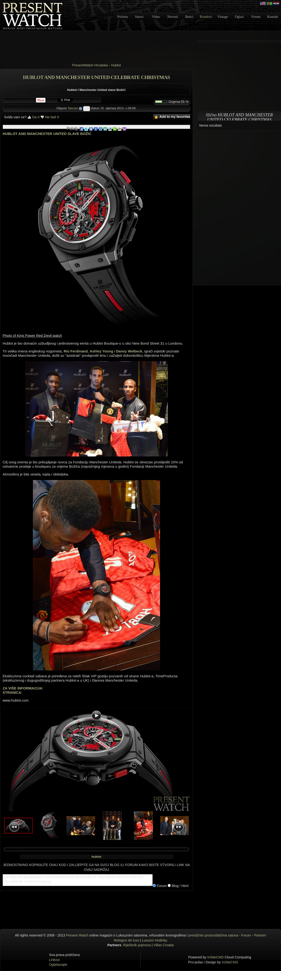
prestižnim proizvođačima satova (213, 935)
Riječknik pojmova (137, 945)
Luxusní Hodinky (154, 940)
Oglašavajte (58, 964)
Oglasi (239, 17)
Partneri (260, 935)
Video (156, 17)
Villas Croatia (164, 945)
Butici (189, 17)
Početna (122, 17)
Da (33, 117)
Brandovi (206, 17)
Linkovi (54, 960)
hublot (96, 856)
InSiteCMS (215, 957)
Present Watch (77, 935)
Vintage (222, 17)
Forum (255, 17)
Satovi (139, 17)
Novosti (172, 17)
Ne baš (49, 117)
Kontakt (272, 17)
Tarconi (73, 108)
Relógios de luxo (126, 940)
